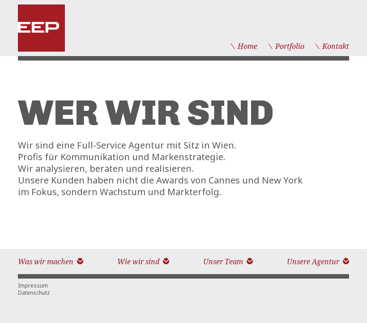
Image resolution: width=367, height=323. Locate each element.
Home (243, 46)
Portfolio (286, 46)
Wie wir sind (143, 262)
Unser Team (228, 262)
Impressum (33, 285)
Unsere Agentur (318, 262)
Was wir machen (50, 262)
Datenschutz (34, 293)
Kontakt (332, 46)
